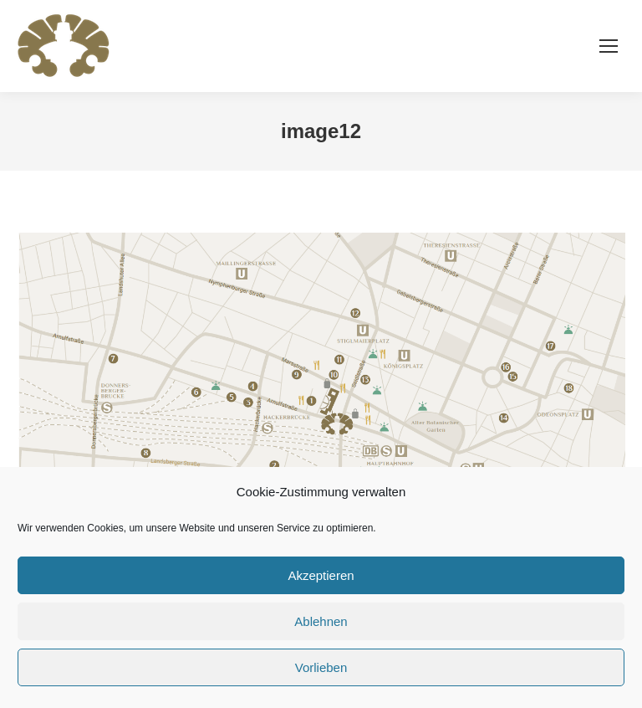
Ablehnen (320, 621)
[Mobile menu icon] (608, 46)
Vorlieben (321, 667)
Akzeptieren (321, 575)
